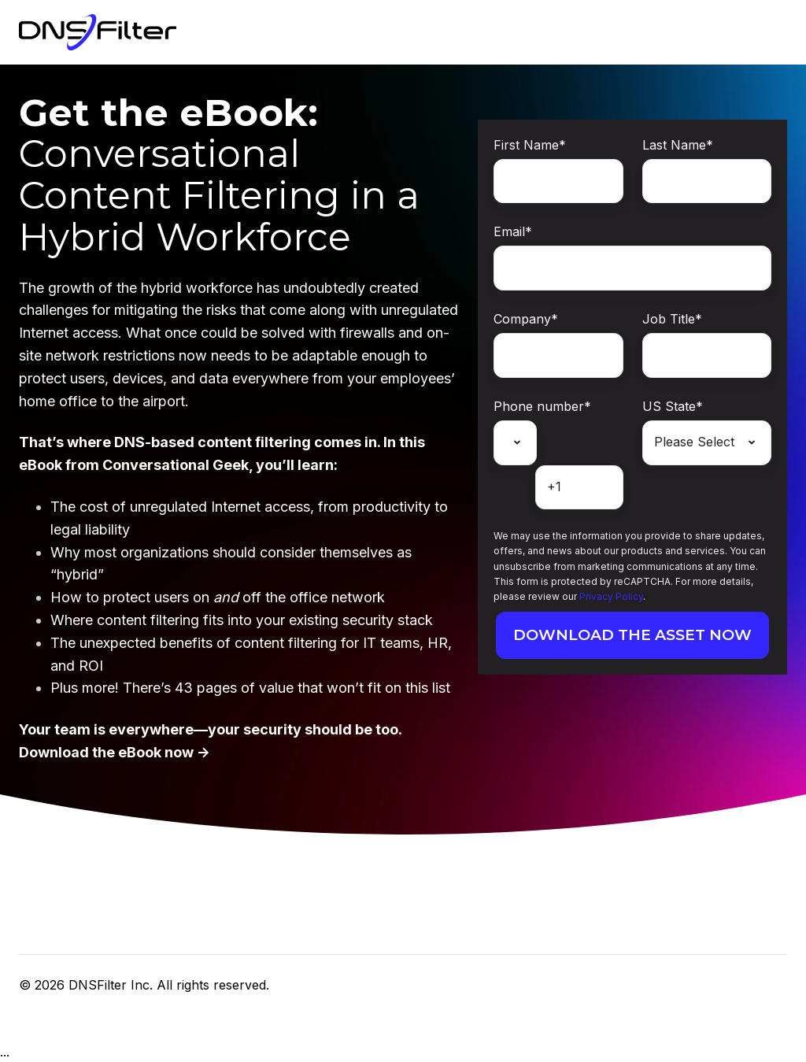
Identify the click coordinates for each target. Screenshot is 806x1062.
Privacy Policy (611, 596)
